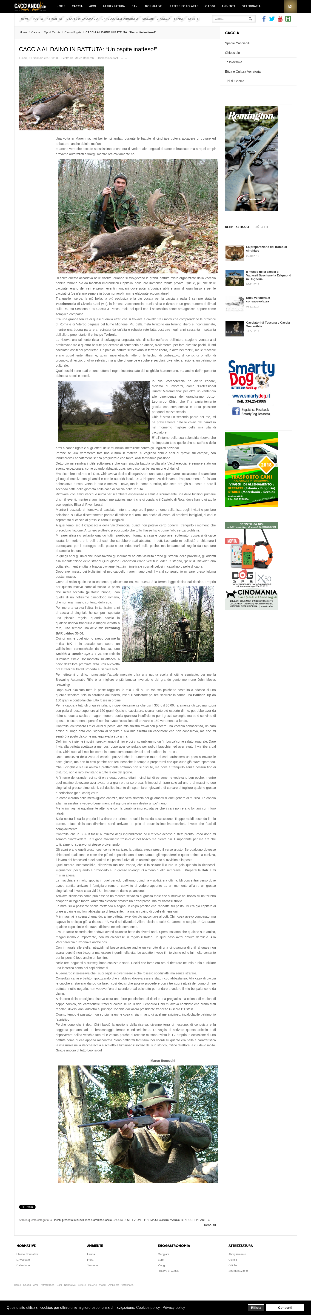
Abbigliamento (237, 1254)
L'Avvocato (23, 1259)
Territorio (92, 1265)
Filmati (179, 19)
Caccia (77, 6)
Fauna (91, 1254)
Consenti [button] (285, 1307)
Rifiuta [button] (256, 1307)
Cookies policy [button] (148, 1307)
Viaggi (210, 6)
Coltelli (232, 1259)
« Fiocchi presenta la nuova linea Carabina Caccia (81, 1220)
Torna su (209, 1225)
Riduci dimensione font (122, 57)
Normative (153, 6)
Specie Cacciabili (237, 43)
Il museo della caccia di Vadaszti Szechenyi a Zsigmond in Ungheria (268, 275)
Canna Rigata (73, 32)
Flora (90, 1259)
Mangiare (163, 1254)
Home (61, 6)
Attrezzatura (114, 6)
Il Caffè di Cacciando (82, 19)
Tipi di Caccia (52, 32)
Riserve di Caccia (168, 1270)
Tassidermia (233, 62)
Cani (134, 6)
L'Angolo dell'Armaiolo (119, 19)
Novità (37, 19)
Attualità (54, 19)
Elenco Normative (27, 1254)
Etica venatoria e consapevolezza (258, 299)
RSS (290, 6)
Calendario (23, 1265)
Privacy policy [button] (174, 1307)
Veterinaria (251, 6)
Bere (161, 1259)
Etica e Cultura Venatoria (243, 71)
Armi (92, 6)
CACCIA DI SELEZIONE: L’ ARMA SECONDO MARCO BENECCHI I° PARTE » (161, 1220)
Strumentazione (238, 1270)
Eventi (193, 19)
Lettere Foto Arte (183, 6)
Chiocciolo (232, 53)
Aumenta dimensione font (126, 57)
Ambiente (229, 6)
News (25, 19)
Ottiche (232, 1265)
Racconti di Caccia (156, 19)
